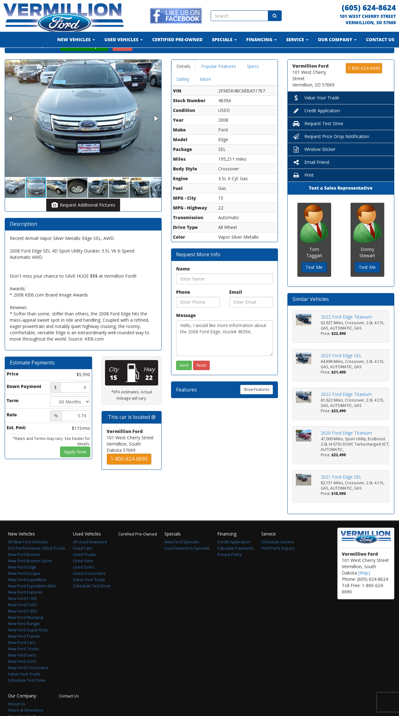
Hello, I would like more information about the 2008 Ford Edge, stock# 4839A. (224, 354)
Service (297, 39)
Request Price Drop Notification (330, 153)
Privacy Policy (229, 571)
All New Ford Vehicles (28, 558)
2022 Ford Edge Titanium (346, 333)
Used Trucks (84, 571)
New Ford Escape (24, 589)
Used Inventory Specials (187, 564)
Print (303, 191)
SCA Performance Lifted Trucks (36, 564)
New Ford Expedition (27, 596)
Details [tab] (183, 83)
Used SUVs (83, 583)
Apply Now (75, 468)
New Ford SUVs (22, 677)
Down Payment (24, 403)
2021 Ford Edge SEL (341, 493)
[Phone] (198, 318)
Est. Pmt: (16, 444)
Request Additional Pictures (83, 221)
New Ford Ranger (24, 640)
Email (235, 308)
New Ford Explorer (25, 608)
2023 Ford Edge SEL (341, 372)
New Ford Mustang (25, 633)
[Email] (251, 318)
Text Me (314, 283)
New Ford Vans (22, 671)
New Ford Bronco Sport (30, 577)
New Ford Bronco (24, 571)
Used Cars (82, 564)
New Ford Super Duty (28, 646)
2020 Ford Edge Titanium (346, 449)
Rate (12, 431)
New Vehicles (76, 39)
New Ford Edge (22, 583)
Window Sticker (313, 166)
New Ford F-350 (22, 627)
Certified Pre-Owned (177, 39)
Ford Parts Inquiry (277, 564)
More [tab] (205, 95)
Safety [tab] (182, 95)
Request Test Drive (317, 140)
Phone (183, 308)
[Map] (364, 589)
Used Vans (83, 577)
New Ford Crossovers (28, 684)
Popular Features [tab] (218, 83)
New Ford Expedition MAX (32, 602)
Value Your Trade (315, 114)
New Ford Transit (24, 652)
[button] (156, 82)
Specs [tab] (253, 83)
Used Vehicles (123, 39)
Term (13, 417)
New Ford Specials (181, 558)
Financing (261, 39)
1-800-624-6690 (129, 475)
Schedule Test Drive (27, 696)
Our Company (337, 39)
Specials (224, 39)
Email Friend (310, 178)
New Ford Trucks (23, 665)
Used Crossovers (89, 589)
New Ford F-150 (22, 615)
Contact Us (380, 39)
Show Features (256, 405)
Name (183, 285)
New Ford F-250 (22, 621)
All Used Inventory (90, 558)
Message (186, 332)
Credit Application (316, 127)
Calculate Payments (235, 564)
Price (13, 390)
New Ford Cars (21, 659)
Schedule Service (277, 558)
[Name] (224, 295)
